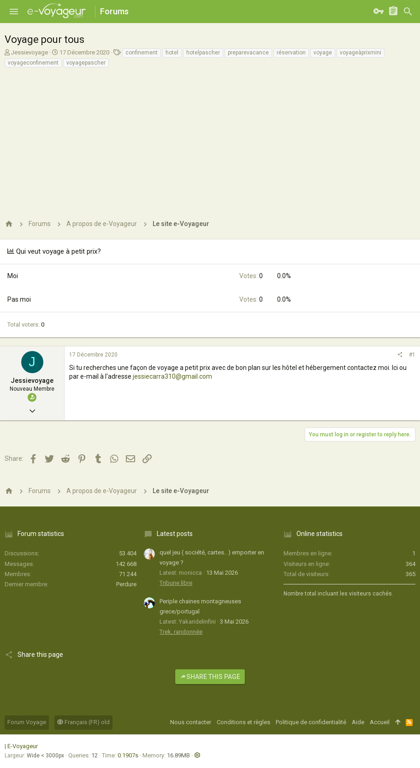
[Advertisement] (209, 137)
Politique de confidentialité (311, 722)
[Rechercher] (408, 11)
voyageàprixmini (360, 52)
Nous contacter (190, 722)
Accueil (380, 722)
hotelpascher (203, 52)
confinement (141, 52)
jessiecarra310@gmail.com (172, 376)
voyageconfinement (33, 63)
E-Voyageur (22, 746)
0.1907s (128, 755)
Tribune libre (176, 582)
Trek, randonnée (181, 631)
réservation (291, 52)
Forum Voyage (26, 722)
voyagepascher (86, 63)
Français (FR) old (83, 722)
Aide (358, 722)
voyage (323, 52)
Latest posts (175, 533)
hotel (172, 52)
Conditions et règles (243, 722)
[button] (14, 11)
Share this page (210, 676)
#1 (412, 354)
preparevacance (248, 52)
